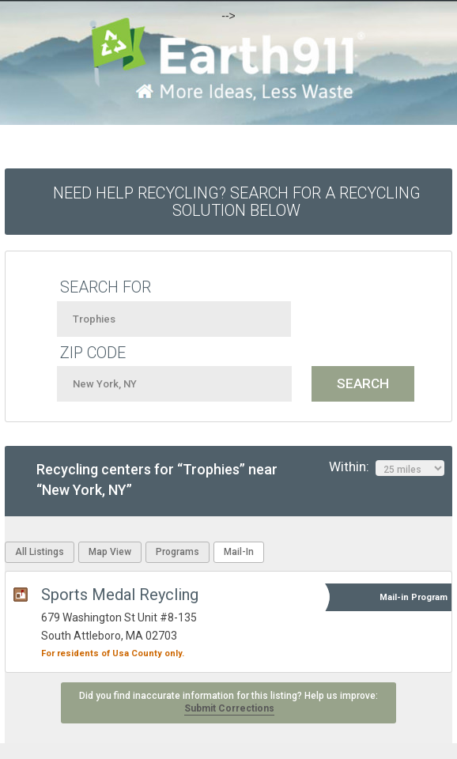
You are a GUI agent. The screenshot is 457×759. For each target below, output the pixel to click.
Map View (110, 551)
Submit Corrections (229, 708)
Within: (386, 467)
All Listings (39, 551)
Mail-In (239, 551)
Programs (177, 551)
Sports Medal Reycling (119, 594)
